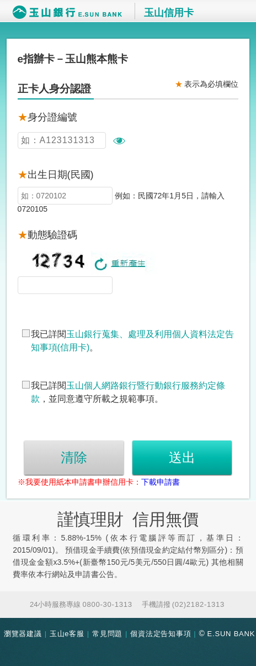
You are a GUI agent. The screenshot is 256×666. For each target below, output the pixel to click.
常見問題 (107, 634)
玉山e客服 (67, 634)
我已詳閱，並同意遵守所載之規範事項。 (128, 392)
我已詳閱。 (132, 340)
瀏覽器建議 (23, 634)
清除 (74, 457)
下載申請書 (160, 482)
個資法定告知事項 (160, 634)
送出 (182, 457)
